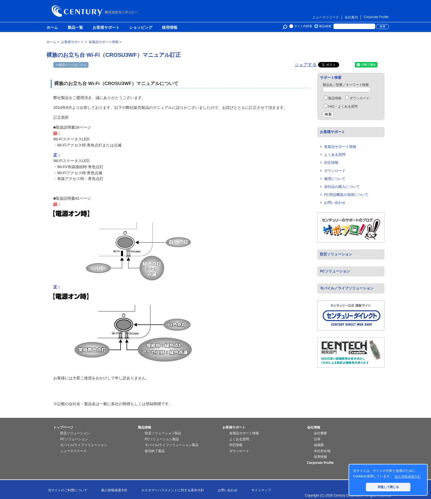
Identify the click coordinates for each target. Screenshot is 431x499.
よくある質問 (335, 155)
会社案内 (351, 17)
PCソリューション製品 (162, 439)
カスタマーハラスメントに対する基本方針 (172, 490)
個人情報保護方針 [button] (407, 476)
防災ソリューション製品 (163, 433)
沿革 (317, 439)
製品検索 (325, 26)
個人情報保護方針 (114, 490)
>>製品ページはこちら (71, 64)
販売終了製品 (155, 451)
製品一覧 (75, 28)
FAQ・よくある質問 (341, 106)
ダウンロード (357, 98)
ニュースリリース (326, 17)
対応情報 (331, 162)
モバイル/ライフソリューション (83, 445)
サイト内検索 (303, 26)
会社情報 (313, 427)
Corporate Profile (376, 17)
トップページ (63, 427)
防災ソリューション (336, 254)
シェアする (306, 64)
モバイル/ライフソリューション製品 (171, 445)
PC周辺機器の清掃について (346, 195)
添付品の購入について (342, 187)
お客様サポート (106, 28)
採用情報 (169, 28)
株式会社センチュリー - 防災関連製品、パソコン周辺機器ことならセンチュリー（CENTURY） (96, 11)
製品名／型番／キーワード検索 (346, 84)
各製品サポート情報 (340, 147)
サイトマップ (261, 490)
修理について (335, 179)
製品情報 (332, 98)
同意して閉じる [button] (388, 487)
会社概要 (320, 433)
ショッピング (140, 28)
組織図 (319, 445)
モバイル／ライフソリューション (347, 288)
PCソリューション (335, 271)
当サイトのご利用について (67, 490)
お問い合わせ (335, 203)
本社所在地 (322, 451)
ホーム (52, 28)
